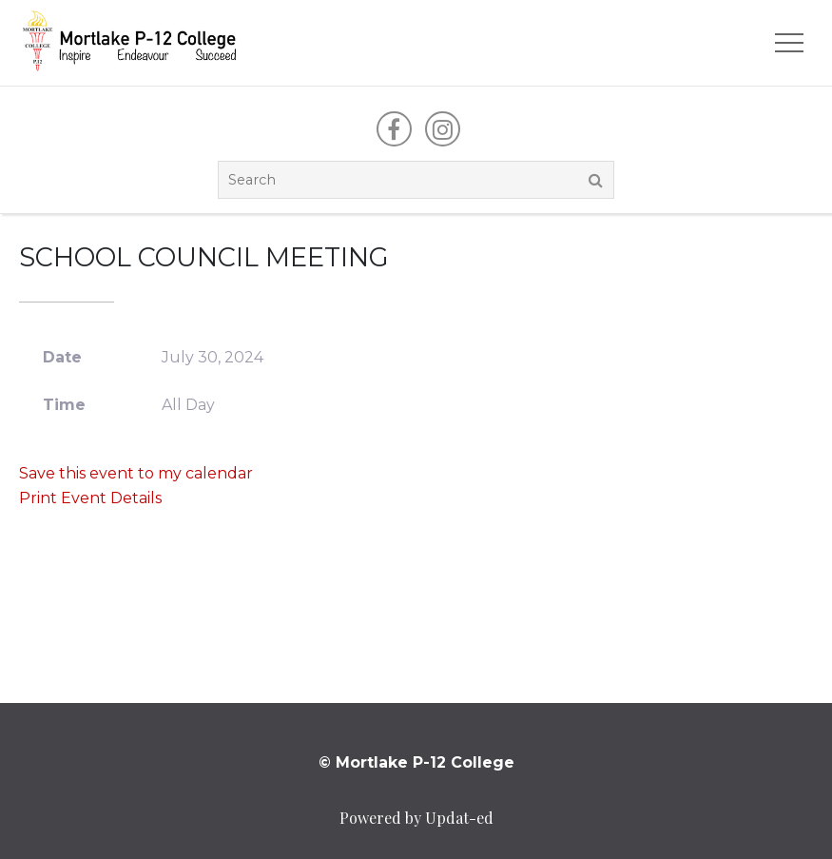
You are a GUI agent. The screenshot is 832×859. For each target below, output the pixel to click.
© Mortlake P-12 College (416, 762)
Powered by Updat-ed (416, 818)
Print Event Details (90, 498)
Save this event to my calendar (136, 473)
